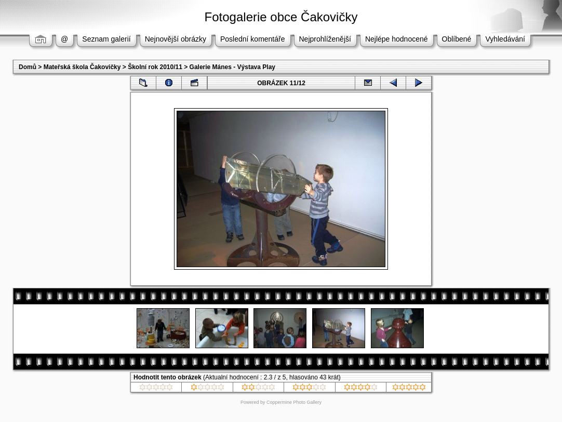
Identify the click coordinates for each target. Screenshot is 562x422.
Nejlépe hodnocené (396, 39)
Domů (27, 67)
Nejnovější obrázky (175, 39)
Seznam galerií (106, 39)
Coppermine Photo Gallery (294, 402)
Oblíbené (457, 39)
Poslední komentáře (252, 39)
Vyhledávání (505, 39)
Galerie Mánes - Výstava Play (232, 67)
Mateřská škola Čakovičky (82, 67)
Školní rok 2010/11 (155, 67)
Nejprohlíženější (325, 39)
